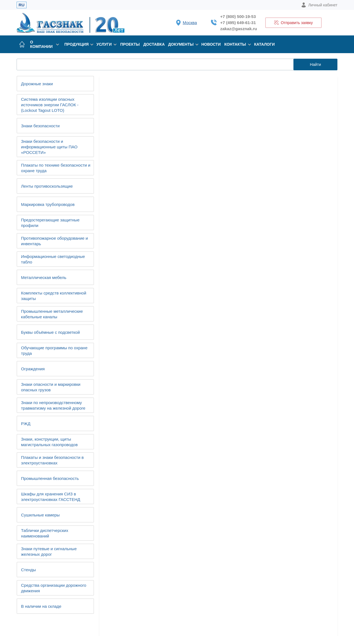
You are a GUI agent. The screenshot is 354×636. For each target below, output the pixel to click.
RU (22, 4)
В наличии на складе (41, 606)
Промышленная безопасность (50, 478)
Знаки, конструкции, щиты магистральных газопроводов (49, 442)
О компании (44, 44)
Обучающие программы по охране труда (54, 350)
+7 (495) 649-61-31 (238, 22)
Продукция (77, 44)
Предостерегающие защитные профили (50, 223)
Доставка (154, 44)
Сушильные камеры (40, 515)
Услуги (106, 44)
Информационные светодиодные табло (53, 259)
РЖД (25, 423)
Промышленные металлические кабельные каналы (52, 314)
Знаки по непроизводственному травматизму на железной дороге (53, 405)
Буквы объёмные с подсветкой (50, 332)
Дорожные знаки (37, 83)
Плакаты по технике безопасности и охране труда (55, 168)
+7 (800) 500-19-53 (238, 16)
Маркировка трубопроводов (48, 204)
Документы (182, 44)
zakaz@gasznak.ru (238, 28)
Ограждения (33, 368)
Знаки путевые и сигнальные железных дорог (49, 551)
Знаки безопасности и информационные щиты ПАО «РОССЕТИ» (49, 147)
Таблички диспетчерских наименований (44, 533)
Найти (315, 64)
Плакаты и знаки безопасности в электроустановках (52, 460)
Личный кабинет (319, 5)
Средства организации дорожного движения (53, 588)
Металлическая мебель (43, 277)
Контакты (236, 44)
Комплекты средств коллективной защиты (53, 296)
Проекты (130, 44)
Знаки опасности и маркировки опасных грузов (50, 387)
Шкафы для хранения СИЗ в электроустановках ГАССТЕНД (50, 497)
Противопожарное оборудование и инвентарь (54, 241)
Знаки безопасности (40, 125)
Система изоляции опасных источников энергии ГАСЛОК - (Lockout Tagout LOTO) (50, 105)
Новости (211, 44)
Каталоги (264, 44)
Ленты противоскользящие (47, 186)
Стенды (28, 569)
